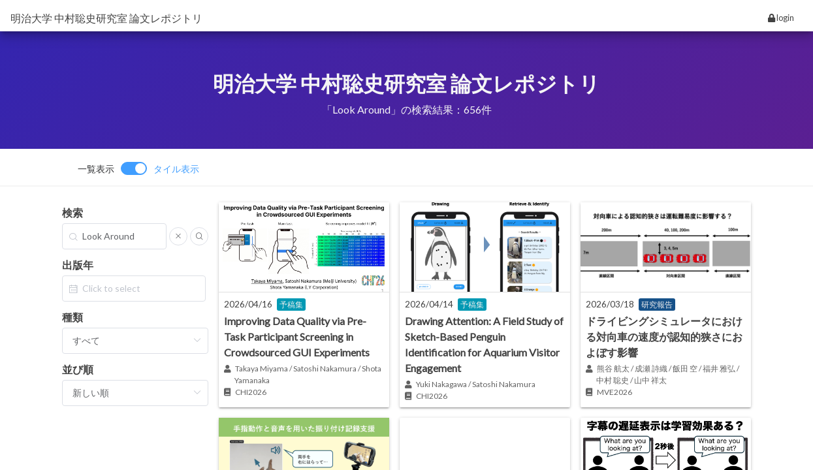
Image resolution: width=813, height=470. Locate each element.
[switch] (138, 168)
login (781, 17)
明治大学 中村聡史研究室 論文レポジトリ (106, 18)
